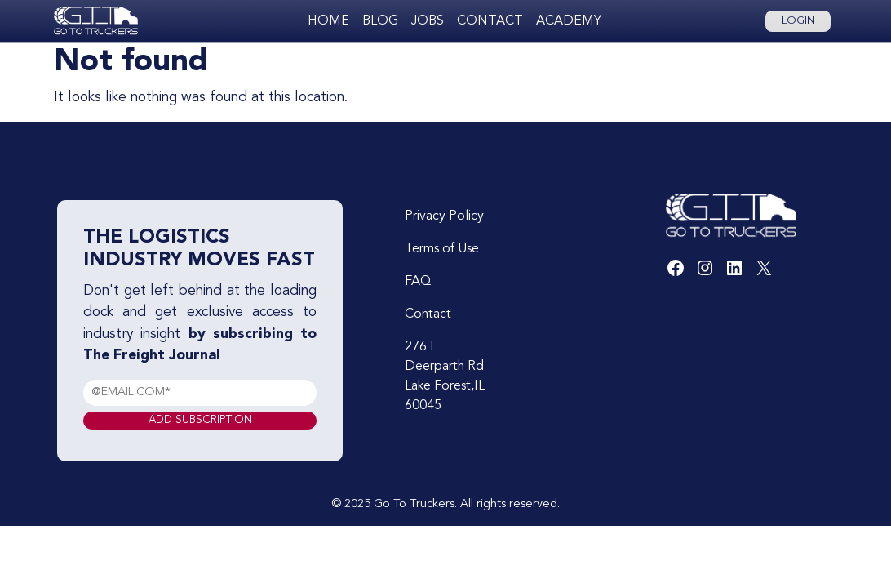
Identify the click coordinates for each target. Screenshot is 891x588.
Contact (490, 21)
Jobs (427, 21)
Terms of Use (442, 249)
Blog (380, 21)
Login (798, 21)
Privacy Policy (444, 216)
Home (328, 21)
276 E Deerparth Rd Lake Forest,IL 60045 (445, 376)
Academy (568, 21)
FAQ (418, 281)
